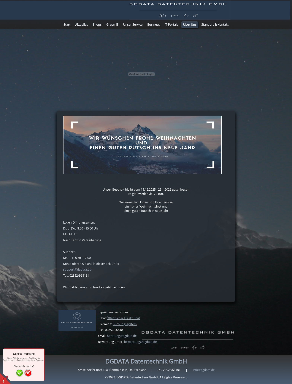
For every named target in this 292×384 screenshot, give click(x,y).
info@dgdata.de (204, 370)
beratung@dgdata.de (122, 336)
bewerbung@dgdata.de (140, 342)
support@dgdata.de (77, 269)
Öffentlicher (123, 318)
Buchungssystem (125, 324)
